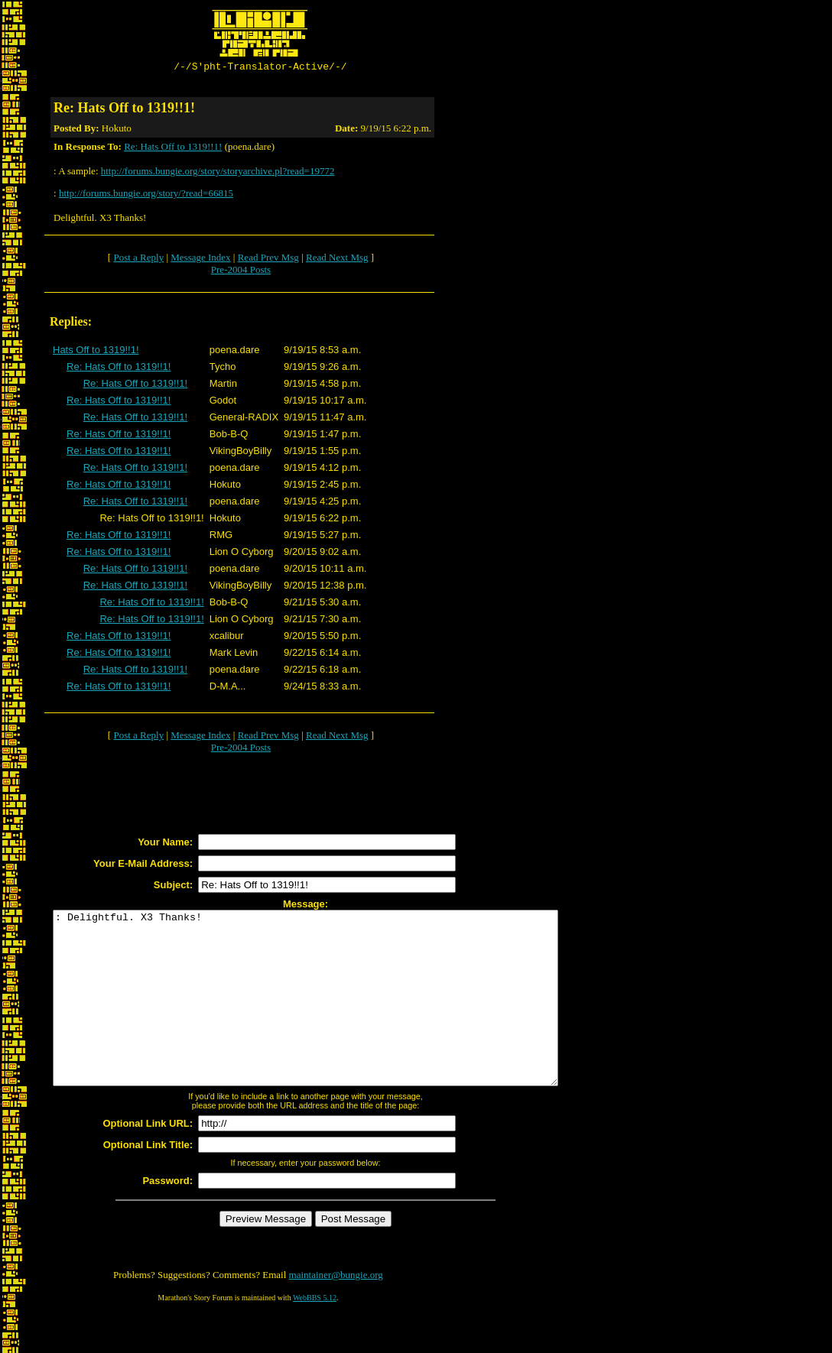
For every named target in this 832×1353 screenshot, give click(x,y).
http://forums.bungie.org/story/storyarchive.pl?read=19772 (218, 173)
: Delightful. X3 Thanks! (336, 1017)
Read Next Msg (337, 259)
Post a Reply (138, 259)
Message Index (200, 259)
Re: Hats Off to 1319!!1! (173, 148)
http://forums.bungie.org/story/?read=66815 (146, 195)
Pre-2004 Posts (241, 271)
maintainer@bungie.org (336, 1311)
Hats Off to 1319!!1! (96, 352)
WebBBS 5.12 (314, 1334)
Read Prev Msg (268, 259)
